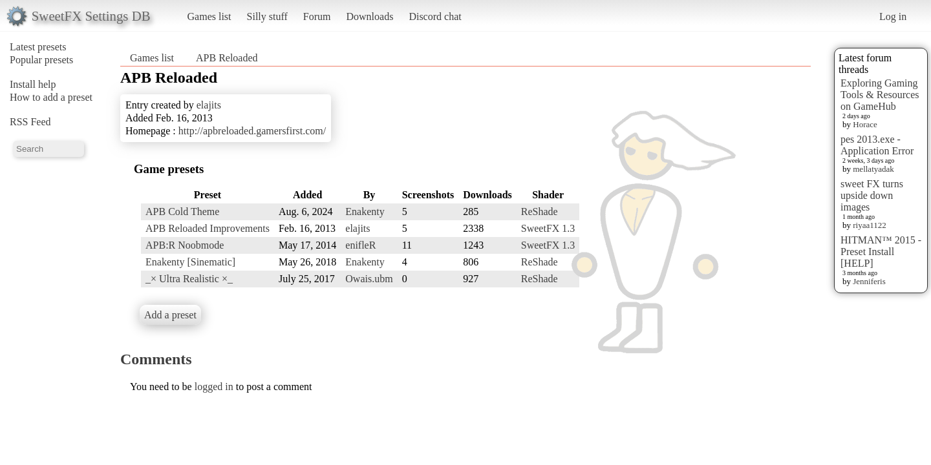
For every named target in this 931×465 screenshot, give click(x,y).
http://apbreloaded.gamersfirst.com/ (252, 130)
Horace (865, 124)
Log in (892, 16)
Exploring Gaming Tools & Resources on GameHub (879, 95)
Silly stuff (267, 16)
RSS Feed (30, 121)
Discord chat (435, 16)
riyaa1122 (869, 225)
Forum (317, 16)
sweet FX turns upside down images (871, 195)
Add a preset (170, 314)
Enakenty (364, 211)
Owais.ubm (368, 278)
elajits (209, 104)
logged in (214, 386)
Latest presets (38, 46)
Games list (209, 16)
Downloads (369, 16)
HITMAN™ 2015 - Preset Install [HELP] (880, 251)
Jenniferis (869, 281)
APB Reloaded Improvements (207, 228)
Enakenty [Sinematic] (190, 261)
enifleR (360, 245)
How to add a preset (51, 97)
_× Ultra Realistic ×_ (189, 278)
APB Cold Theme (182, 211)
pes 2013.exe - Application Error (877, 145)
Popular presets (41, 59)
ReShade (539, 211)
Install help (33, 84)
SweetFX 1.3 (548, 228)
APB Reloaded (227, 57)
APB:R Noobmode (184, 245)
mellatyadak (873, 169)
